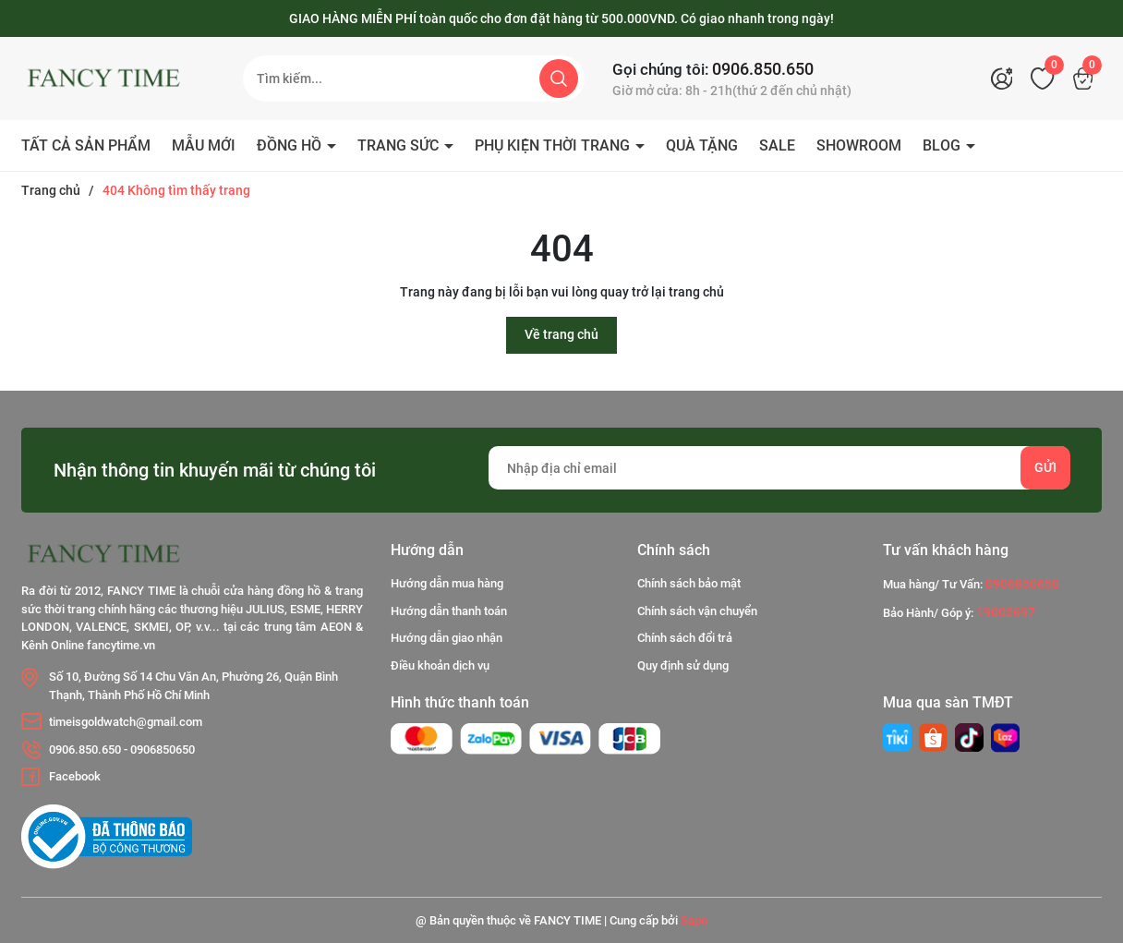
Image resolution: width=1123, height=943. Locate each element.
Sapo (694, 920)
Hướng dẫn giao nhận (446, 638)
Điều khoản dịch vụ (440, 665)
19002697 (1005, 612)
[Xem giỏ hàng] (1088, 78)
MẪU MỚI (203, 145)
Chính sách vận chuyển (697, 611)
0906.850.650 (763, 69)
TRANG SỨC (399, 145)
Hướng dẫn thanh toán (449, 611)
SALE (777, 145)
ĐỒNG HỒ (291, 145)
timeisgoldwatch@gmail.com (125, 722)
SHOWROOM (858, 145)
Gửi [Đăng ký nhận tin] (1045, 467)
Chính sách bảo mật (689, 583)
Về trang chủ (561, 334)
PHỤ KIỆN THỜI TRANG (554, 145)
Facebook (75, 776)
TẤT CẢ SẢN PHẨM (86, 145)
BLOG (943, 145)
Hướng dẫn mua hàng (447, 583)
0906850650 (162, 749)
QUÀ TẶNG (702, 145)
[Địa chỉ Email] (779, 468)
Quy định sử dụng (683, 665)
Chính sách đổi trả (684, 638)
